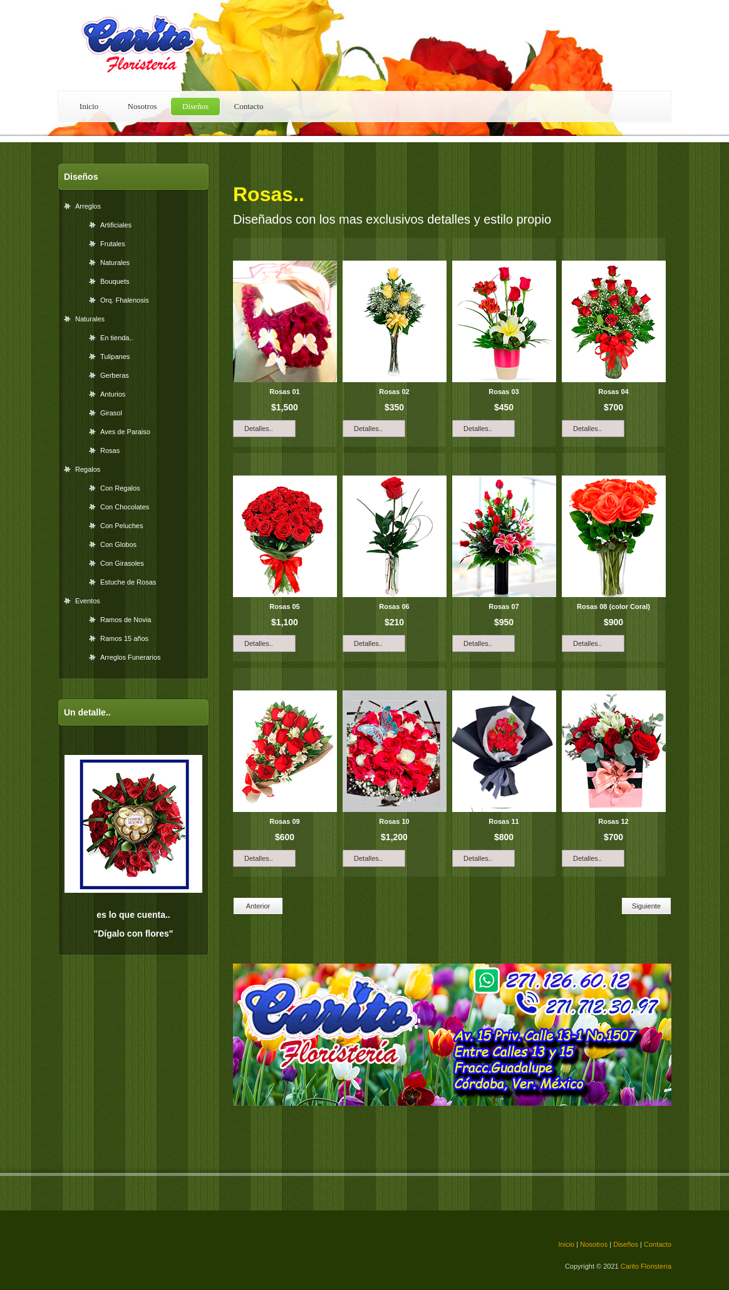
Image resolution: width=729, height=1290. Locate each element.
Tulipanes (115, 356)
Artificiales (116, 225)
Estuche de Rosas (128, 582)
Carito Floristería (145, 45)
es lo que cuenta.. (133, 915)
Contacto (249, 106)
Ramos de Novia (125, 619)
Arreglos (88, 206)
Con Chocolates (124, 507)
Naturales (115, 262)
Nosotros (142, 106)
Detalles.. (258, 428)
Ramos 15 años (124, 638)
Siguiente (646, 906)
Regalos (87, 469)
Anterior (258, 906)
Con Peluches (121, 525)
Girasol (111, 413)
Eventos (87, 601)
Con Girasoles (122, 563)
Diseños (195, 106)
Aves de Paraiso (125, 431)
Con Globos (118, 544)
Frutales (112, 243)
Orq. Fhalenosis (124, 300)
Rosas (110, 450)
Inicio (89, 106)
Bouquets (114, 281)
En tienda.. (116, 337)
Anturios (112, 394)
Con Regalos (120, 488)
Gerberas (114, 375)
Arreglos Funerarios (130, 657)
